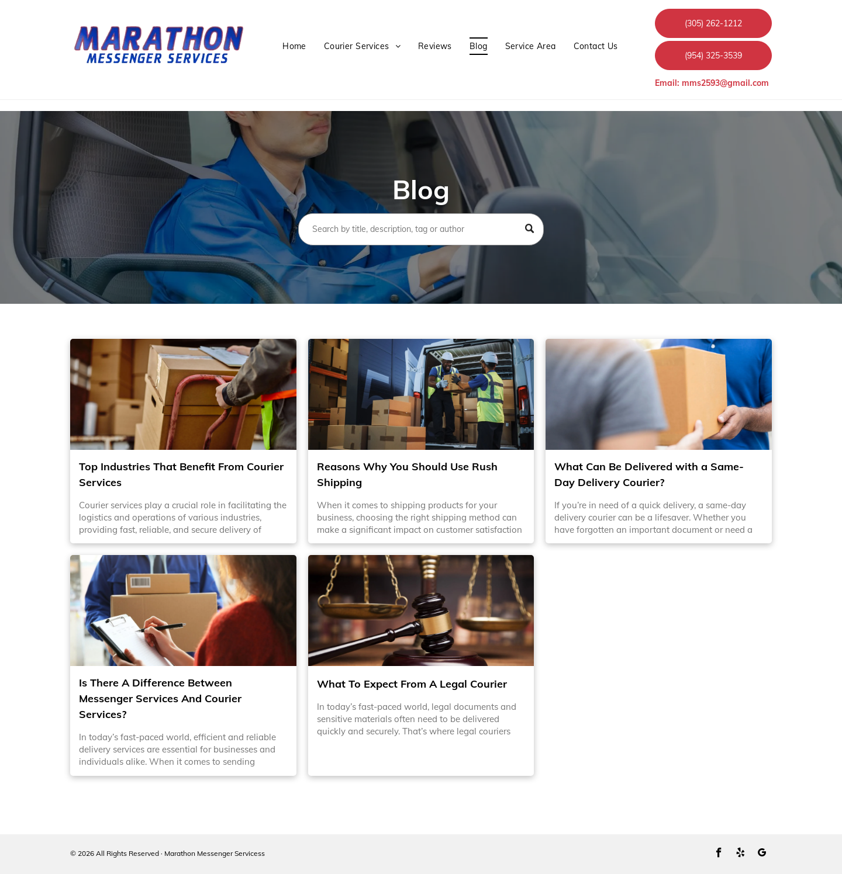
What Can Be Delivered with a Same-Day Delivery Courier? (649, 474)
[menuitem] (294, 46)
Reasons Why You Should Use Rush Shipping (407, 474)
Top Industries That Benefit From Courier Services (181, 474)
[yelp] (740, 854)
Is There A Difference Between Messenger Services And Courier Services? (160, 698)
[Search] (421, 229)
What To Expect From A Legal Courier (412, 684)
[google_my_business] (762, 854)
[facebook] (719, 854)
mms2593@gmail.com (725, 83)
